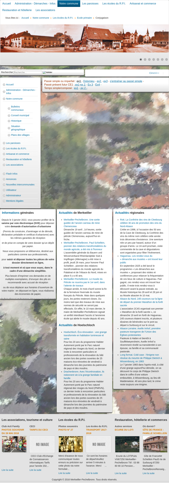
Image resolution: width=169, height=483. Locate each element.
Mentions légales (14, 201)
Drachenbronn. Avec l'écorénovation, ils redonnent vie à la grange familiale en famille (84, 375)
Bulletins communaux (17, 108)
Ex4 (97, 84)
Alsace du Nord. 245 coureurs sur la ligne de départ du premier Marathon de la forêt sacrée (141, 302)
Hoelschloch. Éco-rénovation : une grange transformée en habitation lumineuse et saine (85, 335)
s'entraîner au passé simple (126, 81)
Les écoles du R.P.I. (114, 3)
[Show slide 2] (145, 59)
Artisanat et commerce (143, 3)
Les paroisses (90, 3)
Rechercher (7, 72)
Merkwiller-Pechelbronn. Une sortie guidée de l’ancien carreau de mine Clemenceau (82, 223)
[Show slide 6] (162, 59)
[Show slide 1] (140, 59)
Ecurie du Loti (124, 429)
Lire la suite (8, 470)
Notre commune (68, 3)
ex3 (105, 81)
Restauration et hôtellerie (17, 10)
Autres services (123, 426)
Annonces (11, 179)
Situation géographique (18, 128)
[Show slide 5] (158, 59)
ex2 (99, 81)
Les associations (45, 10)
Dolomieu (89, 81)
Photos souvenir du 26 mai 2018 (13, 431)
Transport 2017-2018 (96, 431)
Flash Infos (11, 173)
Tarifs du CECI (39, 429)
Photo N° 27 (65, 429)
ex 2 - (83, 88)
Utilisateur (11, 190)
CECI (32, 426)
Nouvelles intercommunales (20, 184)
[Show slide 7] (166, 59)
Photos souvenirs (68, 426)
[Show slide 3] (149, 59)
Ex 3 (90, 84)
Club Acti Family (11, 426)
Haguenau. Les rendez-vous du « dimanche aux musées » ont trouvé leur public (141, 259)
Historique (16, 120)
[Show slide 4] (153, 59)
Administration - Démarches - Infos (35, 3)
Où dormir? (149, 426)
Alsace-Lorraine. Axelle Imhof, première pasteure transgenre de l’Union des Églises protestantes (140, 331)
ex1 (76, 84)
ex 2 (83, 84)
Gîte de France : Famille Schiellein (155, 431)
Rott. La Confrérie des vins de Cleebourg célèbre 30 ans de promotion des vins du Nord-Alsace (141, 223)
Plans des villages (20, 135)
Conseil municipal (20, 115)
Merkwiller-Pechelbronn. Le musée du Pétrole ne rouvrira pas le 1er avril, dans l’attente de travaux (84, 282)
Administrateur (13, 195)
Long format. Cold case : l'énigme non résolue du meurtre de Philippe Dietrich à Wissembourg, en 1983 (141, 358)
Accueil (6, 3)
